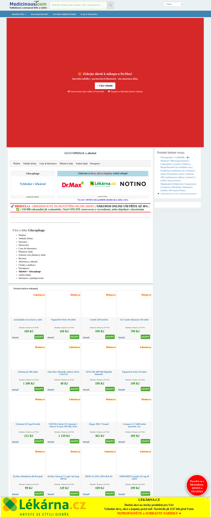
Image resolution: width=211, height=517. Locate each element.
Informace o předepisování (31, 278)
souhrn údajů (25, 275)
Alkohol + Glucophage (30, 271)
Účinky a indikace (27, 265)
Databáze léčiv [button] (19, 14)
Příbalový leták (66, 163)
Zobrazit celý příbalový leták (32, 255)
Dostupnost (95, 163)
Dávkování (24, 245)
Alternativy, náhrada (28, 261)
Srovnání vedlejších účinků (64, 14)
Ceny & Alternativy (89, 14)
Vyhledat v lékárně (33, 184)
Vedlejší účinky (30, 163)
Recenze (22, 258)
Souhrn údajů (82, 163)
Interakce (23, 242)
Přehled (16, 163)
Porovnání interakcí (39, 14)
